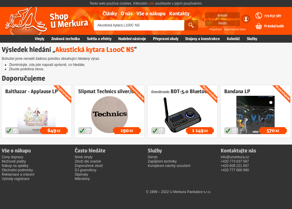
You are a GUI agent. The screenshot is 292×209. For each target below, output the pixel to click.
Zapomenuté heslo (235, 29)
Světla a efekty (99, 38)
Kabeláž (233, 38)
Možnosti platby (14, 161)
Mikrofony (82, 179)
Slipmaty (81, 174)
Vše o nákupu (150, 13)
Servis (152, 157)
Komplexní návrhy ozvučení (169, 166)
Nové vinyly (83, 157)
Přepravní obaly (165, 38)
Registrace (216, 29)
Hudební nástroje (132, 38)
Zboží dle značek (88, 161)
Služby (252, 38)
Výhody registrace (16, 179)
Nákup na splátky (15, 166)
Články (110, 13)
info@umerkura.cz (235, 157)
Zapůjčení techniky (162, 161)
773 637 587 (272, 15)
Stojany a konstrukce (202, 38)
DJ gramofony (85, 170)
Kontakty (179, 13)
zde (151, 3)
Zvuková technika (65, 38)
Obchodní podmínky (17, 170)
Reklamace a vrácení (18, 174)
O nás (127, 13)
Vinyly (39, 38)
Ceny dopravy (12, 157)
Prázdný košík (274, 26)
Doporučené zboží (89, 166)
